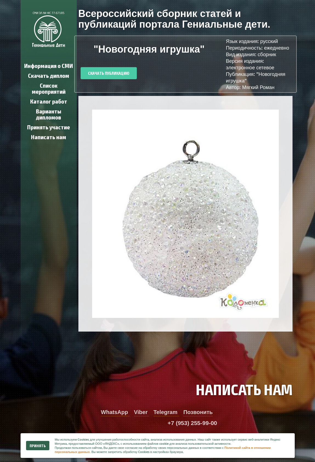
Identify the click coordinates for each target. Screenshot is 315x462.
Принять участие (48, 126)
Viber (141, 412)
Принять (38, 445)
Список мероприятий (49, 88)
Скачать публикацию (108, 73)
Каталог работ (48, 101)
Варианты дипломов (48, 113)
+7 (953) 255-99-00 (192, 423)
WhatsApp (115, 412)
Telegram (166, 412)
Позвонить (198, 412)
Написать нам (48, 136)
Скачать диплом (48, 75)
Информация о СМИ (48, 65)
